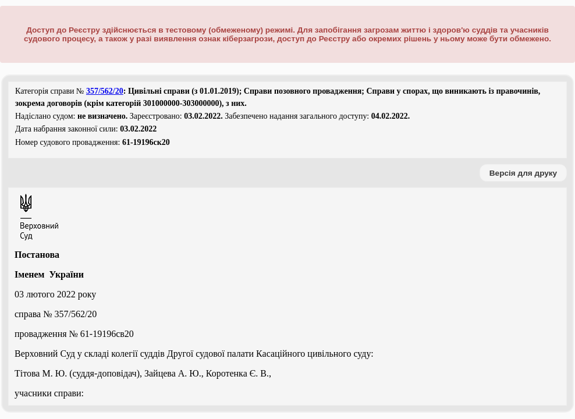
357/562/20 (104, 91)
